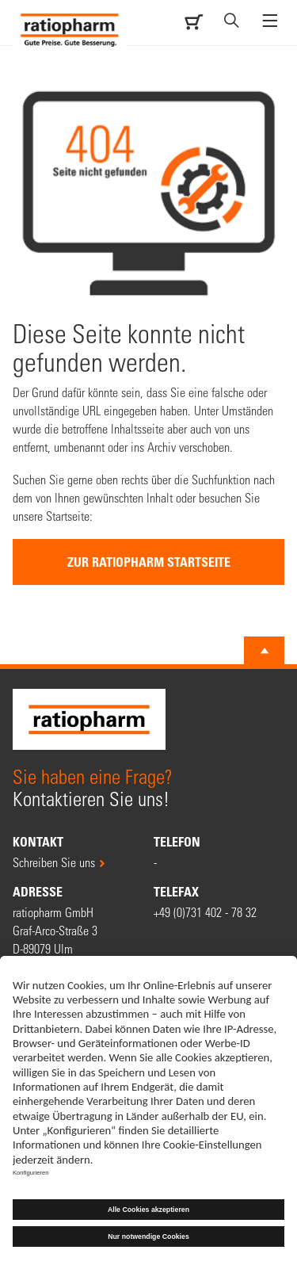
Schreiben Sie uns (54, 862)
